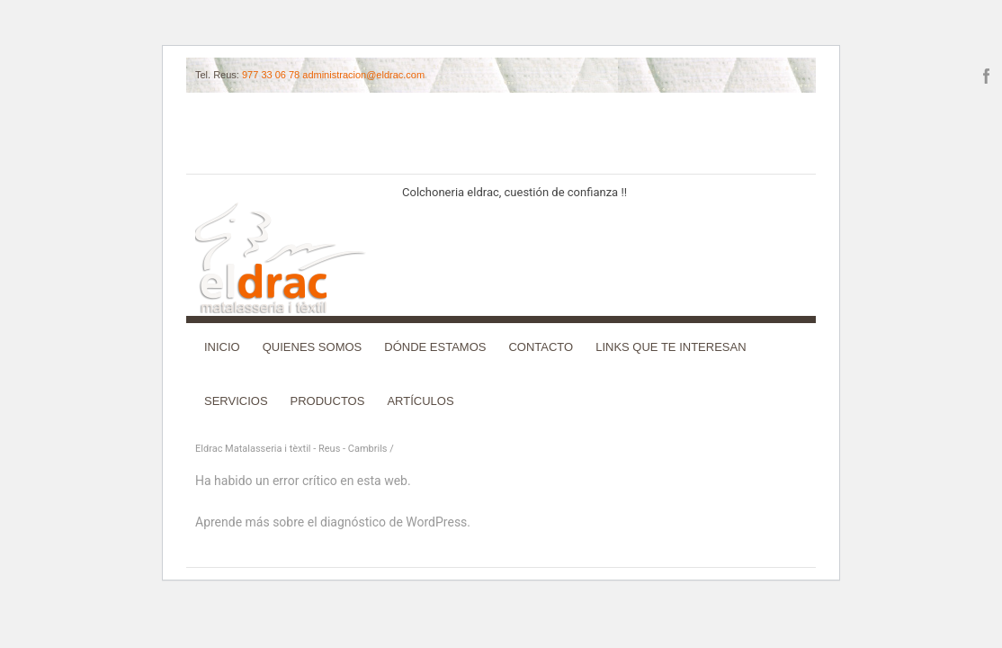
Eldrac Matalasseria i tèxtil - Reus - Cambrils (291, 448)
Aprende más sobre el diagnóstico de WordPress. (332, 522)
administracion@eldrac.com (363, 74)
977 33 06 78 (271, 74)
